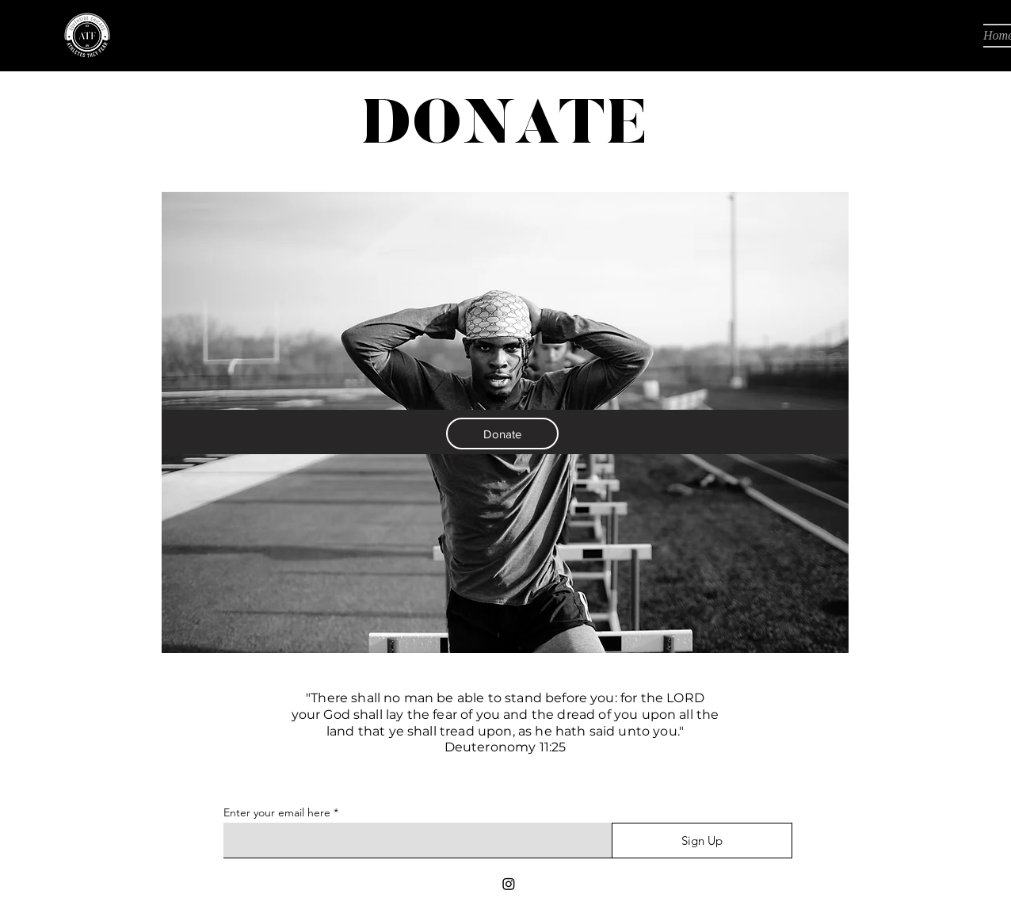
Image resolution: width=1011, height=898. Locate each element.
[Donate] (502, 433)
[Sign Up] (702, 840)
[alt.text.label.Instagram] (509, 884)
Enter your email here (276, 812)
